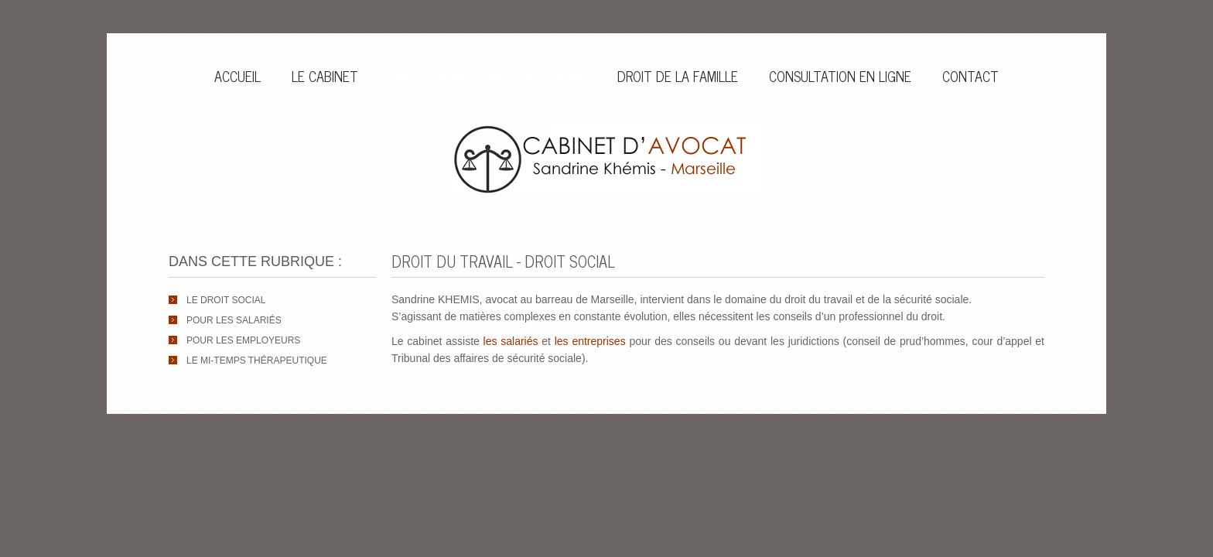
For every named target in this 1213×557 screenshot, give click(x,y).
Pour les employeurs (243, 340)
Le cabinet (325, 75)
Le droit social (225, 300)
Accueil (237, 75)
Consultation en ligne (840, 75)
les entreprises (590, 341)
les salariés (510, 341)
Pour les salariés (234, 320)
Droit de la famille (677, 75)
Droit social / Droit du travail (487, 75)
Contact (970, 75)
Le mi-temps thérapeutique (256, 360)
